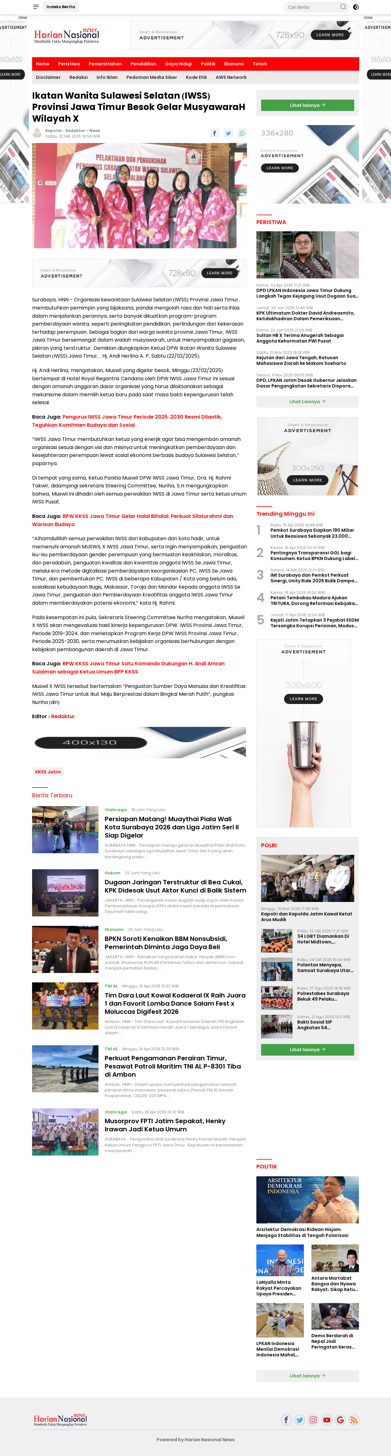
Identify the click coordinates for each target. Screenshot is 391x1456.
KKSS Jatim (48, 769)
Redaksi (79, 77)
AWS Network (231, 77)
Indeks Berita (61, 7)
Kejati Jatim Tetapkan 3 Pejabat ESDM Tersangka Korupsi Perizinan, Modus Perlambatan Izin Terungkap (315, 623)
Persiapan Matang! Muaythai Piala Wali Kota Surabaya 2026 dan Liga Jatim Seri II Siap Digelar (172, 825)
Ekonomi (234, 64)
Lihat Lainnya (307, 401)
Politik (208, 64)
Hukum (112, 870)
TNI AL (111, 983)
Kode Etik (196, 77)
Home (42, 64)
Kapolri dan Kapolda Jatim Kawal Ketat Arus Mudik (306, 916)
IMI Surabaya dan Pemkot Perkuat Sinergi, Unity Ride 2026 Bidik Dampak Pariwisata (314, 578)
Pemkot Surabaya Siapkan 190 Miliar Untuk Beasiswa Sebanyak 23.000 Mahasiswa (312, 533)
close (22, 17)
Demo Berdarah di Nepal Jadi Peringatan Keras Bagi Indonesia (332, 1341)
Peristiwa (69, 64)
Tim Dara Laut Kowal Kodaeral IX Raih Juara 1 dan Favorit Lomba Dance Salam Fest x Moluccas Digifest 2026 (175, 1001)
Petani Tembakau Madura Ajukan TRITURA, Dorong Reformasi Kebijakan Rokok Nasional (314, 600)
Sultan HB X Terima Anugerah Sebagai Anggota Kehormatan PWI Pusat (300, 338)
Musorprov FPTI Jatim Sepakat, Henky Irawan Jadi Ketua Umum (165, 1122)
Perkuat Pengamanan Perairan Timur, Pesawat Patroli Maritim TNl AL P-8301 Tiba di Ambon (173, 1063)
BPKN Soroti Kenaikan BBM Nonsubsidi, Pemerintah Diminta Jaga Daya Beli (166, 940)
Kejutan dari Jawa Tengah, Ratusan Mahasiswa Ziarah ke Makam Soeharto (301, 360)
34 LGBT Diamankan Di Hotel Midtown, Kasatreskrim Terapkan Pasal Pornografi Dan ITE (325, 939)
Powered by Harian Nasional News (196, 1440)
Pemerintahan (105, 64)
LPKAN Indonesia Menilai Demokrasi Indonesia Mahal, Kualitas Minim (277, 1349)
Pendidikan (143, 64)
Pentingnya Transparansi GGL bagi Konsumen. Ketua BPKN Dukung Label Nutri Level (313, 555)
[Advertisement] (244, 35)
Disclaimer (48, 77)
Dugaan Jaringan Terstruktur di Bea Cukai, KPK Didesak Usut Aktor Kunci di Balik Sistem (175, 883)
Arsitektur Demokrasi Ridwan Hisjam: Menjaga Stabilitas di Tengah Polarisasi (302, 1232)
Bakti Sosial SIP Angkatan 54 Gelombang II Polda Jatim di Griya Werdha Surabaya (323, 1024)
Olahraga (116, 807)
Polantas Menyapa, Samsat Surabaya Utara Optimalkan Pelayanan (325, 967)
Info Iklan (107, 77)
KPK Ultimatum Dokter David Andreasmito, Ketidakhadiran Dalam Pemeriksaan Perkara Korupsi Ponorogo (305, 315)
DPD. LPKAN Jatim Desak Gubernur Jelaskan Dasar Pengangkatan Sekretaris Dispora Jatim (306, 383)
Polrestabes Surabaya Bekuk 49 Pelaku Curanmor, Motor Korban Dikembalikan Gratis (323, 996)
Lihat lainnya (308, 105)
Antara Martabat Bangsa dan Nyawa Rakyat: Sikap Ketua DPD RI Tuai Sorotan (334, 1284)
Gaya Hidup (178, 64)
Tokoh (260, 64)
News (94, 130)
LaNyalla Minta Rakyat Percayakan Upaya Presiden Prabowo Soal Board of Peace (280, 1288)
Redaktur (75, 130)
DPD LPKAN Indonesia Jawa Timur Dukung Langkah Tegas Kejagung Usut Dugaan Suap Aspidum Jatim (307, 293)
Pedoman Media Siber (151, 77)
